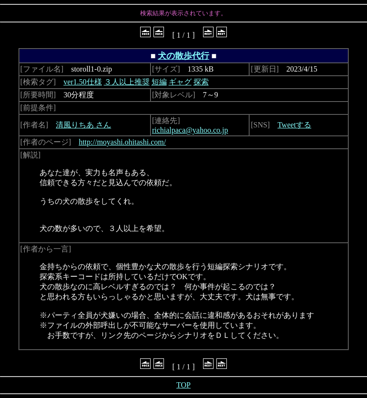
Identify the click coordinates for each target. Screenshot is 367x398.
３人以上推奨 (127, 82)
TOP (183, 385)
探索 (201, 82)
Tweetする (294, 125)
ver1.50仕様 (82, 82)
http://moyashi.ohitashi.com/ (122, 142)
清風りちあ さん (83, 125)
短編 (159, 82)
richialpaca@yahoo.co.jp (190, 130)
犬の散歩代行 (183, 56)
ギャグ (180, 82)
